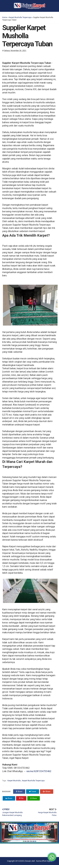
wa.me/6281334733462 (38, 771)
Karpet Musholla (14, 781)
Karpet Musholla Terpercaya (20, 17)
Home (4, 17)
